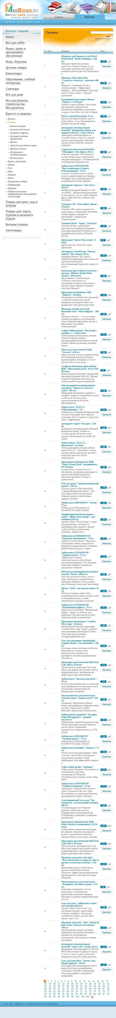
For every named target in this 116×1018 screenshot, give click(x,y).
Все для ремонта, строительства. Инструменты (17, 104)
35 (54, 986)
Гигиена (12, 122)
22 (63, 984)
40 (77, 986)
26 (81, 984)
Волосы (11, 119)
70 (77, 991)
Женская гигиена (18, 149)
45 (99, 986)
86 (81, 994)
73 (90, 991)
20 (54, 984)
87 (86, 994)
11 (80, 981)
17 (107, 981)
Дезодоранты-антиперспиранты (18, 153)
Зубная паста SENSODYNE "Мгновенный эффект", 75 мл (76, 606)
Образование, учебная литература (20, 81)
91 (104, 994)
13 (89, 981)
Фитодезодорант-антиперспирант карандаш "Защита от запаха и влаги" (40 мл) (78, 388)
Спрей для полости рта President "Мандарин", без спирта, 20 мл (77, 150)
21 (59, 984)
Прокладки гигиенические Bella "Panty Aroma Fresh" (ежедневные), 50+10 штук (79, 464)
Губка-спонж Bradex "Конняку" (77, 767)
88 (90, 994)
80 (54, 994)
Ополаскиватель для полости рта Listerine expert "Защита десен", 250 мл (79, 698)
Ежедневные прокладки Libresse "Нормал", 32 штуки (77, 100)
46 (104, 986)
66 (59, 991)
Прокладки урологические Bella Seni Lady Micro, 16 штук (79, 663)
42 (86, 986)
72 (86, 991)
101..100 (85, 996)
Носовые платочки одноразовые (19, 137)
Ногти (11, 178)
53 (68, 989)
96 (59, 996)
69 (72, 991)
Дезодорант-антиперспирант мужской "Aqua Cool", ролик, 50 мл (79, 945)
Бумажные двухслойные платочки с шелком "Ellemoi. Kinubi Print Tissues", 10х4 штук (79, 273)
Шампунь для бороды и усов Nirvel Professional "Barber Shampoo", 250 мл (79, 58)
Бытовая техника (17, 224)
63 (45, 991)
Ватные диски (16, 158)
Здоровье (12, 188)
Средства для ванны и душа (23, 145)
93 (45, 996)
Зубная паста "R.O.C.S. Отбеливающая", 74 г (73, 408)
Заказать (106, 66)
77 (108, 991)
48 (45, 989)
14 (93, 981)
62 (108, 989)
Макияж (12, 175)
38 (68, 986)
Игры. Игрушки (16, 61)
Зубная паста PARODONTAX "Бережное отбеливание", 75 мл (77, 537)
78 (45, 994)
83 (68, 994)
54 (72, 989)
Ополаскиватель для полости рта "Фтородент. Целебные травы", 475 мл (79, 884)
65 (54, 991)
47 (108, 986)
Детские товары (16, 67)
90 (99, 994)
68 (68, 991)
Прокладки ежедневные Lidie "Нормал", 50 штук (76, 293)
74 (95, 991)
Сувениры (12, 88)
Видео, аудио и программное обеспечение (15, 52)
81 (59, 994)
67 (63, 991)
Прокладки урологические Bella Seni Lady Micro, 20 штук (79, 842)
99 (72, 996)
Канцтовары (14, 73)
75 (99, 991)
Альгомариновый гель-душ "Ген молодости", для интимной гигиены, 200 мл (79, 802)
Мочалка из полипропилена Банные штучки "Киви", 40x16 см (79, 572)
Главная (59, 16)
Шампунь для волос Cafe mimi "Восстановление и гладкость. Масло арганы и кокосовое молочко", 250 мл (80, 861)
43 (90, 986)
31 (104, 984)
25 (77, 984)
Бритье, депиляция (17, 161)
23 (68, 984)
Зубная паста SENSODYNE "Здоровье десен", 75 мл (75, 553)
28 (90, 984)
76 (104, 991)
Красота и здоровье (24, 22)
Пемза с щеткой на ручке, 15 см (77, 116)
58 (90, 989)
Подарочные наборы (17, 181)
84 (72, 994)
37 (63, 986)
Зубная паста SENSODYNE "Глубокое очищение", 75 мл (75, 784)
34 (50, 986)
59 (95, 989)
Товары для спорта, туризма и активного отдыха (19, 215)
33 (45, 986)
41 (81, 986)
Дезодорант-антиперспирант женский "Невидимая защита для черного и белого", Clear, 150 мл (78, 130)
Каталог (90, 16)
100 (77, 996)
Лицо (10, 171)
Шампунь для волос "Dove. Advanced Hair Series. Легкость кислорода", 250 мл (80, 925)
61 (104, 989)
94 (50, 996)
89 (95, 994)
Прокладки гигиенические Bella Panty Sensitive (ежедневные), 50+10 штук (79, 824)
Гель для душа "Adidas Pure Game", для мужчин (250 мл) (79, 904)
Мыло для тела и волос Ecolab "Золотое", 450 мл (76, 350)
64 (50, 991)
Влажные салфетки (19, 133)
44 (95, 986)
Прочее (13, 142)
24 (72, 984)
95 (54, 996)
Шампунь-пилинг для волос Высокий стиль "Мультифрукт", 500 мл (80, 311)
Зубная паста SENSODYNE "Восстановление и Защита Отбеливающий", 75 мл (75, 168)
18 (45, 984)
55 (77, 989)
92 (108, 994)
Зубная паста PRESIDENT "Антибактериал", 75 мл (74, 737)
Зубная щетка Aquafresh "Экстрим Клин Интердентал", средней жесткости (79, 717)
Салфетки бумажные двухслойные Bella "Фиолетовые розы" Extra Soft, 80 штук (79, 368)
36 (59, 986)
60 (99, 989)
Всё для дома (14, 94)
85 (77, 994)
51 (59, 989)
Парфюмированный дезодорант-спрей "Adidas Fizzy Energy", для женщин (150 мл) (78, 516)
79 (50, 994)
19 (50, 984)
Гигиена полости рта (20, 129)
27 (86, 984)
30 (99, 984)
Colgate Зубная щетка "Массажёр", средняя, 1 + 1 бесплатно (79, 331)
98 (68, 996)
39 (72, 986)
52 (63, 989)
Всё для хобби (15, 42)
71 (81, 991)
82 (63, 994)
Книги (10, 37)
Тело (10, 168)
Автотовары (14, 230)
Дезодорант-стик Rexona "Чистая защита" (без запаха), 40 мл (78, 252)
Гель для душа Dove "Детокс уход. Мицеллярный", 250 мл (78, 962)
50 (54, 989)
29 (95, 984)
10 (76, 981)
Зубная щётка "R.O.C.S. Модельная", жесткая (73, 444)
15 (98, 981)
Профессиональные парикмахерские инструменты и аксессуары (22, 194)
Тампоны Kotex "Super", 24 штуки (79, 223)
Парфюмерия (14, 185)
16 (102, 981)
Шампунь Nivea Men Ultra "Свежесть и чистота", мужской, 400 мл (79, 80)
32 (108, 984)
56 (81, 989)
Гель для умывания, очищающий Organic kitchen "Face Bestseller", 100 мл (80, 643)
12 (84, 981)
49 (50, 989)
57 (86, 989)
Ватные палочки (18, 126)
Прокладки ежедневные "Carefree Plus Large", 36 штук (78, 622)
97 (63, 996)
